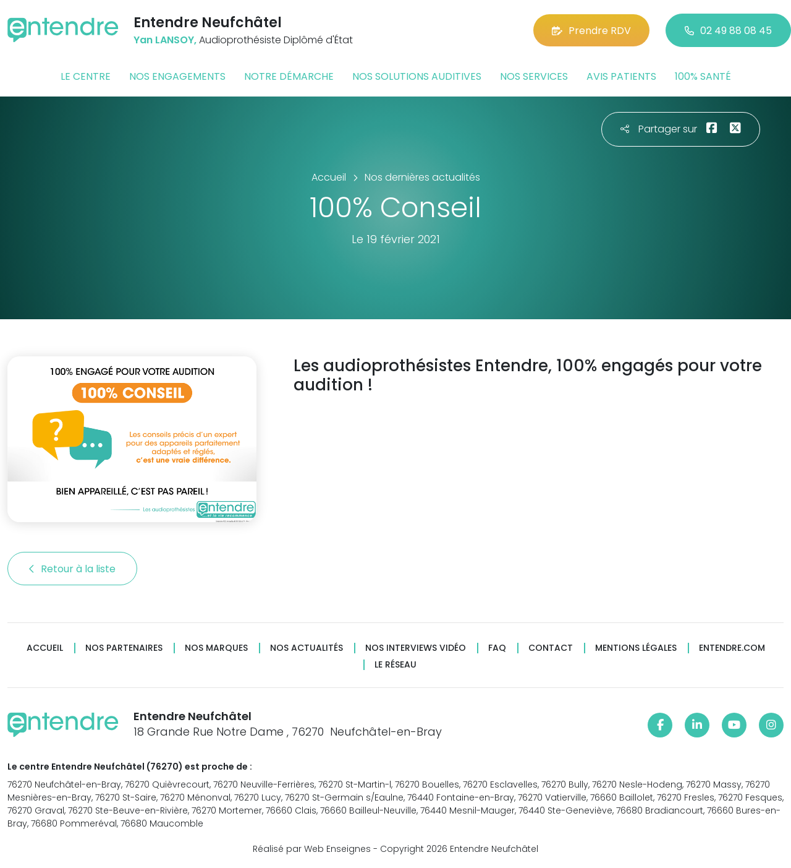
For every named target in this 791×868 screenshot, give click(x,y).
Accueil (45, 648)
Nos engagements (177, 76)
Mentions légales (636, 648)
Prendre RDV (591, 31)
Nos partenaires (124, 648)
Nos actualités (306, 648)
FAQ (497, 648)
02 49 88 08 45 (728, 31)
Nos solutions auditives (416, 76)
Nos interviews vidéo (415, 648)
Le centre (86, 76)
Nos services (534, 76)
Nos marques (216, 648)
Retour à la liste (72, 569)
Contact (550, 648)
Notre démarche (289, 76)
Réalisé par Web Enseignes (312, 849)
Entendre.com (732, 648)
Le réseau (395, 665)
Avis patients (621, 76)
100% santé (703, 76)
